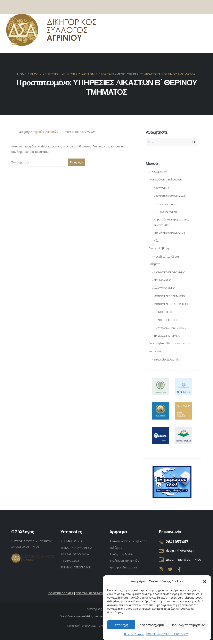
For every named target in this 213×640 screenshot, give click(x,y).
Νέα (156, 240)
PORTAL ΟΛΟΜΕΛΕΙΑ (74, 554)
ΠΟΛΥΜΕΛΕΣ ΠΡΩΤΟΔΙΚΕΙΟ (170, 328)
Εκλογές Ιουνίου (168, 204)
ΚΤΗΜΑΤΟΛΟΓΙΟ (71, 541)
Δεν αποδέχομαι (151, 626)
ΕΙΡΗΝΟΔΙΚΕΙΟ (162, 280)
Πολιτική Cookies (134, 635)
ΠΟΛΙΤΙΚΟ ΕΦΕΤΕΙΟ (165, 320)
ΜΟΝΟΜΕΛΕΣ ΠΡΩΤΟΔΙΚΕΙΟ (171, 304)
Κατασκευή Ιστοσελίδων (81, 625)
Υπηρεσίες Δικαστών (44, 132)
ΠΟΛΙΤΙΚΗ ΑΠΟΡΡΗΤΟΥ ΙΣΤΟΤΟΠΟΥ (167, 635)
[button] (205, 582)
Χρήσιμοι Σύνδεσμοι (123, 567)
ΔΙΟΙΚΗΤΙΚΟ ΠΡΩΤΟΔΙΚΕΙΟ (169, 272)
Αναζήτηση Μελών (122, 554)
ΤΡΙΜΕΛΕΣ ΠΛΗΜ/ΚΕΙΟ (167, 336)
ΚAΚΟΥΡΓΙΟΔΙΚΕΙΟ (164, 288)
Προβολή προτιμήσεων (188, 626)
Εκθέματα (154, 264)
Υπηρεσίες (155, 351)
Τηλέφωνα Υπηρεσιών (124, 561)
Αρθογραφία (161, 188)
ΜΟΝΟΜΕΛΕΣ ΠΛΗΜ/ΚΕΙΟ (169, 296)
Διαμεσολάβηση (159, 248)
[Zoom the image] (160, 380)
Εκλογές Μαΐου (168, 212)
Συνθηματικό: (39, 163)
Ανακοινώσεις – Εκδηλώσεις (165, 179)
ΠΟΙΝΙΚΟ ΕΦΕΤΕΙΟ (164, 312)
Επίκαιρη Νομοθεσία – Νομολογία (169, 343)
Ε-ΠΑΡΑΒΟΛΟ (69, 561)
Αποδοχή (121, 626)
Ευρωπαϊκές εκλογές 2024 (169, 233)
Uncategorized (158, 171)
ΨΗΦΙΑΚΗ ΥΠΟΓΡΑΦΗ (75, 567)
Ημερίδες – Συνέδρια (166, 256)
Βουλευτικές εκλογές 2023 (169, 195)
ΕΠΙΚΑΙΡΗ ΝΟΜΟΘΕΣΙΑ (76, 548)
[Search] (194, 142)
